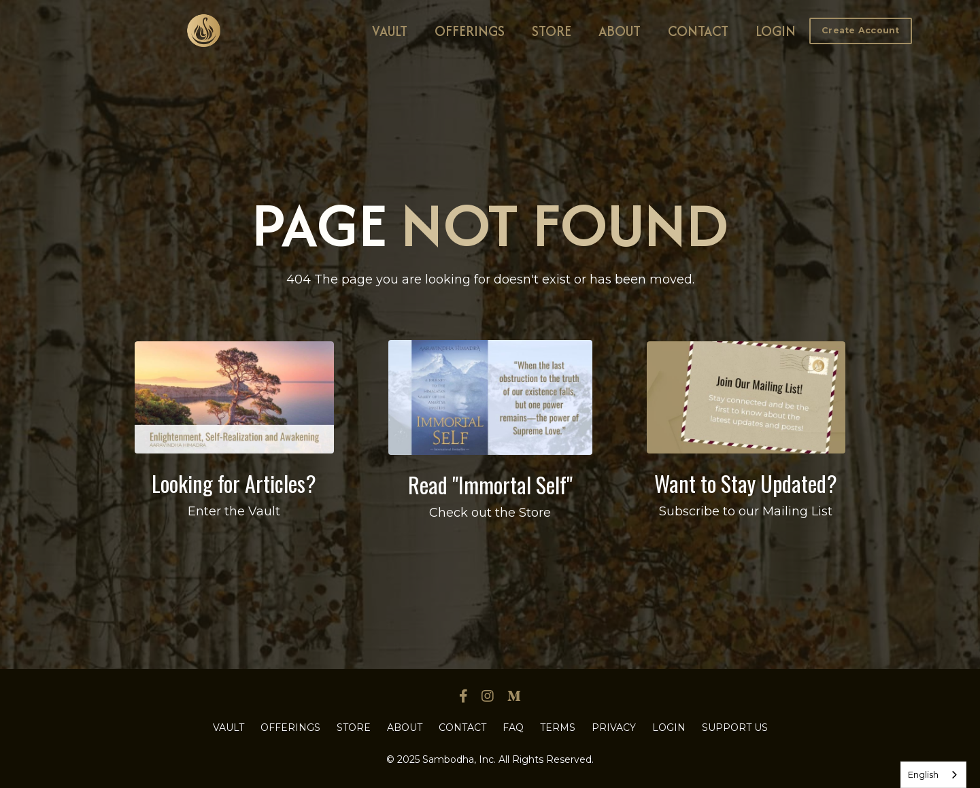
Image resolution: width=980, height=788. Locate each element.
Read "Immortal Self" (490, 484)
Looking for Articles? (234, 483)
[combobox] (933, 774)
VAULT (389, 31)
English (923, 774)
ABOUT (619, 31)
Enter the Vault (234, 511)
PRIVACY (614, 727)
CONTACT (698, 31)
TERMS (557, 727)
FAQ (513, 727)
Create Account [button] (861, 30)
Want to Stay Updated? (745, 483)
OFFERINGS (470, 31)
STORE (551, 31)
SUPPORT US (735, 727)
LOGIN (776, 31)
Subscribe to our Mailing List (745, 511)
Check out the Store (490, 512)
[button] (860, 30)
